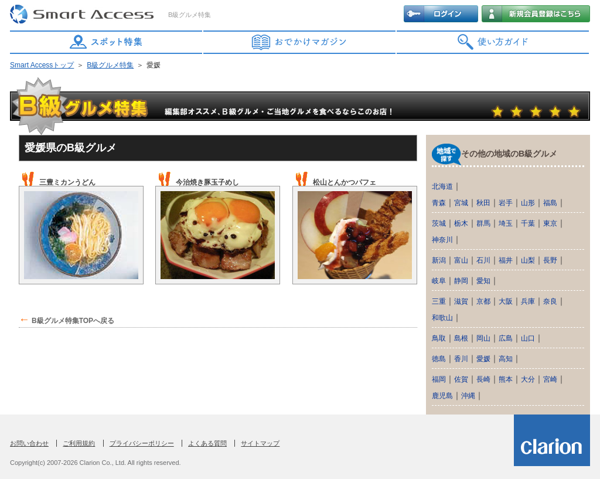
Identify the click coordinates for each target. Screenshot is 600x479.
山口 (528, 338)
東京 (550, 223)
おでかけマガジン (300, 42)
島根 (461, 338)
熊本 (506, 379)
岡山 (483, 338)
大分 (528, 379)
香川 (461, 359)
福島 (550, 203)
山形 (528, 203)
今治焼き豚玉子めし (207, 182)
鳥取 (439, 338)
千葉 (528, 223)
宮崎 (550, 379)
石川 (483, 260)
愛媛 (483, 359)
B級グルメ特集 (110, 65)
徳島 (439, 359)
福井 (506, 260)
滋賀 (461, 301)
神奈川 (442, 240)
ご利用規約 (79, 443)
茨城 (439, 223)
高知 (506, 359)
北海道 (442, 186)
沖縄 (468, 396)
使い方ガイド (493, 42)
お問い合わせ (29, 443)
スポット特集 (106, 42)
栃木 (461, 223)
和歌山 (442, 318)
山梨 (528, 260)
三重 (439, 301)
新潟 (439, 260)
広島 (506, 338)
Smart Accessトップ (42, 65)
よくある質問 (207, 443)
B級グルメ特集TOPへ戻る (73, 321)
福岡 (439, 379)
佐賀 (461, 379)
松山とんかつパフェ (344, 182)
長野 (550, 260)
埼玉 (506, 223)
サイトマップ (260, 443)
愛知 (483, 281)
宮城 (461, 203)
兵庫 (528, 301)
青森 (439, 203)
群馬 (483, 223)
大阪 (506, 301)
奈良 (550, 301)
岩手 (506, 203)
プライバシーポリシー (142, 443)
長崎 (483, 379)
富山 (461, 260)
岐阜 (439, 281)
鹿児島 (442, 396)
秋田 (483, 203)
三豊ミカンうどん (67, 182)
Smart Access (83, 15)
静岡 (461, 281)
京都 (483, 301)
